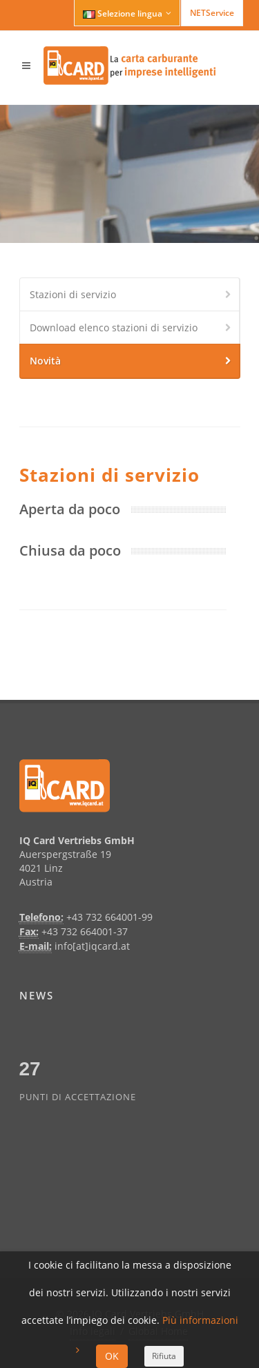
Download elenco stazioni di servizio (131, 328)
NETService (212, 13)
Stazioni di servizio (131, 295)
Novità (131, 361)
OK (112, 1355)
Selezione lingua (127, 13)
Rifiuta (164, 1356)
